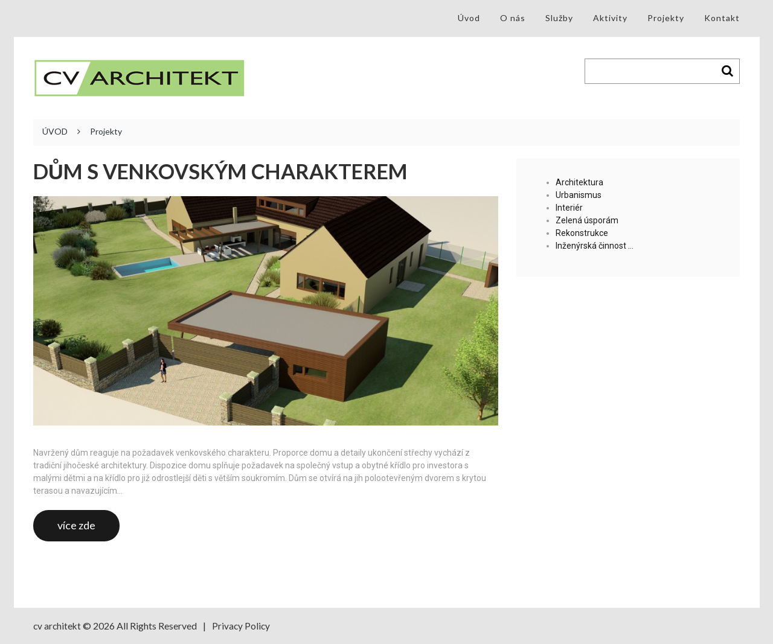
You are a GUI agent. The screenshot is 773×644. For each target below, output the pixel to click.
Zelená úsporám (587, 220)
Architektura (579, 182)
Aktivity (610, 18)
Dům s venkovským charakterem (232, 171)
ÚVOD (55, 131)
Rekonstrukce (582, 233)
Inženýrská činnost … (594, 245)
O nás (512, 18)
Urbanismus (578, 195)
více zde (76, 525)
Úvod (469, 18)
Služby (559, 18)
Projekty (665, 18)
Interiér (569, 207)
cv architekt (58, 625)
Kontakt (722, 18)
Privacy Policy (243, 625)
